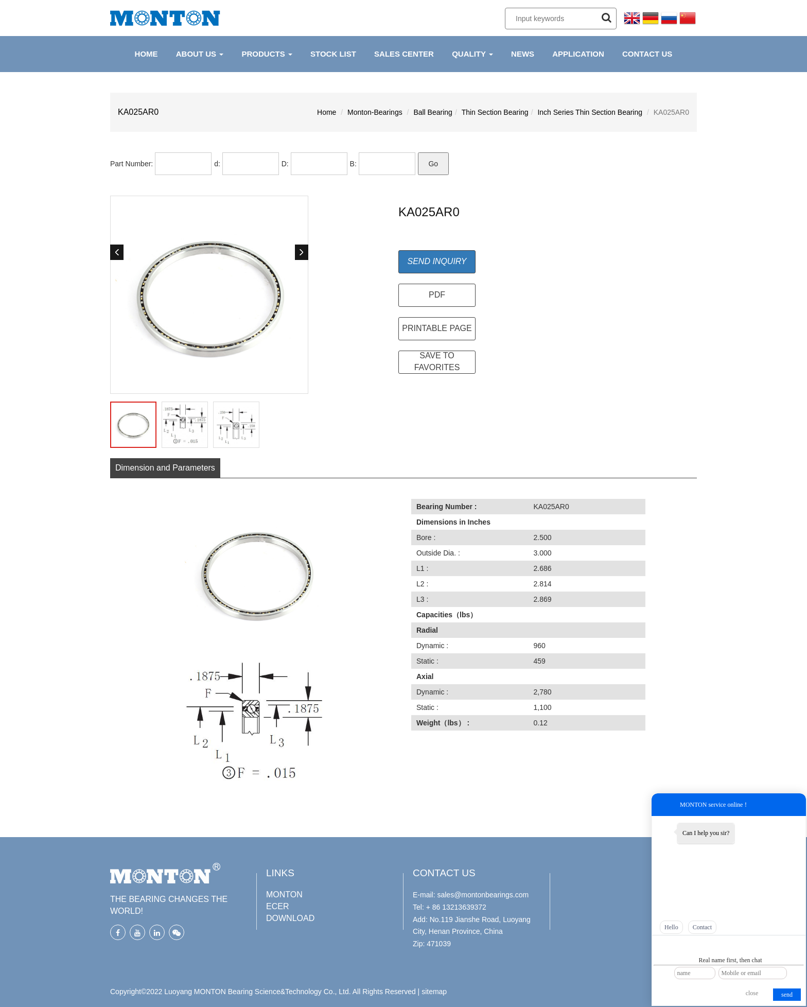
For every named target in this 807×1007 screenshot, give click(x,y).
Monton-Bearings (374, 112)
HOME (146, 53)
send (787, 994)
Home (326, 112)
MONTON (284, 894)
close (752, 993)
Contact (702, 927)
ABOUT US (200, 53)
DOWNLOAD (290, 918)
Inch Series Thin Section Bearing (589, 112)
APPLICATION (578, 53)
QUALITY (472, 53)
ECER (277, 906)
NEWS (522, 53)
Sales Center (404, 53)
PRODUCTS (266, 53)
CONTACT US (647, 53)
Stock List (333, 53)
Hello (671, 927)
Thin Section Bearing (495, 112)
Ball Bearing (432, 112)
